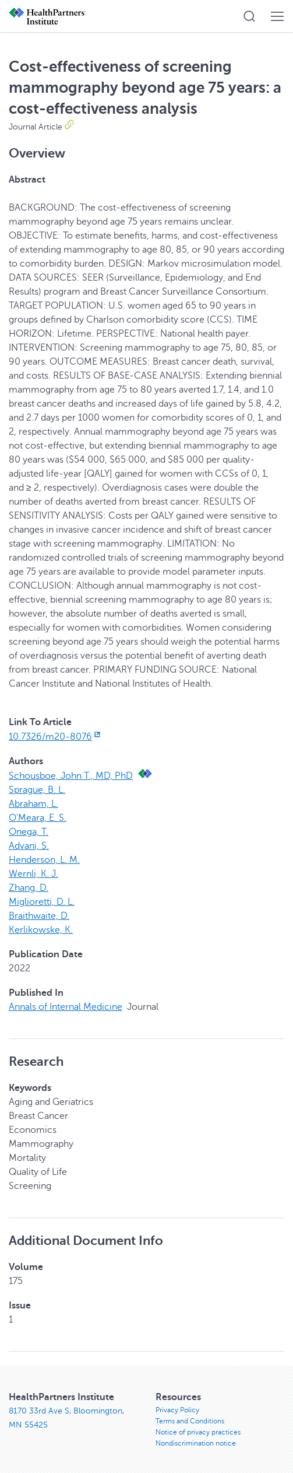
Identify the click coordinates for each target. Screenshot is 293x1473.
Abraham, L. (33, 804)
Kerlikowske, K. (41, 930)
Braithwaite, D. (39, 916)
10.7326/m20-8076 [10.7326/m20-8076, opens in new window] (56, 737)
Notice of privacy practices (198, 1432)
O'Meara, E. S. (37, 818)
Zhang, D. (28, 888)
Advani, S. (29, 846)
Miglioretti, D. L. (42, 902)
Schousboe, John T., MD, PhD (71, 776)
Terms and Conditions (190, 1421)
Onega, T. (28, 832)
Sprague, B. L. (37, 790)
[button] (249, 16)
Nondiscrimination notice (196, 1443)
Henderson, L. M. (44, 860)
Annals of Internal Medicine (65, 1007)
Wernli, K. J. (33, 874)
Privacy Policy (177, 1410)
